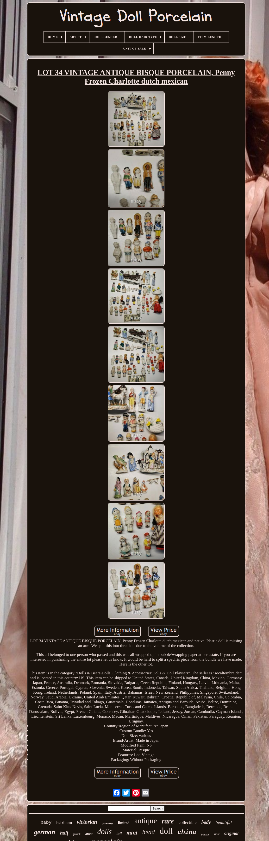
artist (89, 834)
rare (168, 821)
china (186, 832)
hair (216, 834)
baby (46, 822)
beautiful (224, 822)
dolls (104, 831)
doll (166, 831)
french (77, 834)
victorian (87, 822)
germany (107, 823)
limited (124, 823)
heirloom (64, 822)
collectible (188, 822)
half (64, 833)
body (206, 822)
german (44, 832)
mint (131, 832)
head (148, 832)
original (231, 833)
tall (119, 834)
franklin (205, 834)
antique (145, 820)
